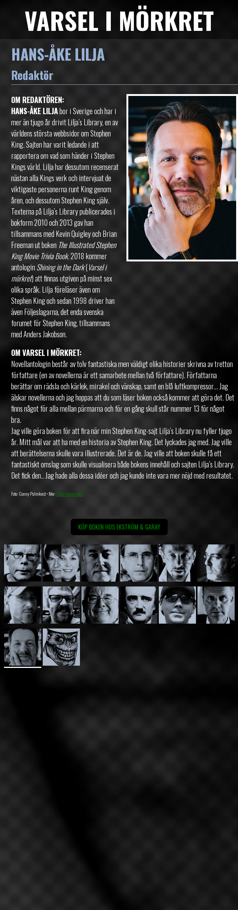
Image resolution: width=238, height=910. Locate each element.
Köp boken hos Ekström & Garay (119, 526)
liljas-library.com (70, 494)
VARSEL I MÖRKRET (119, 20)
